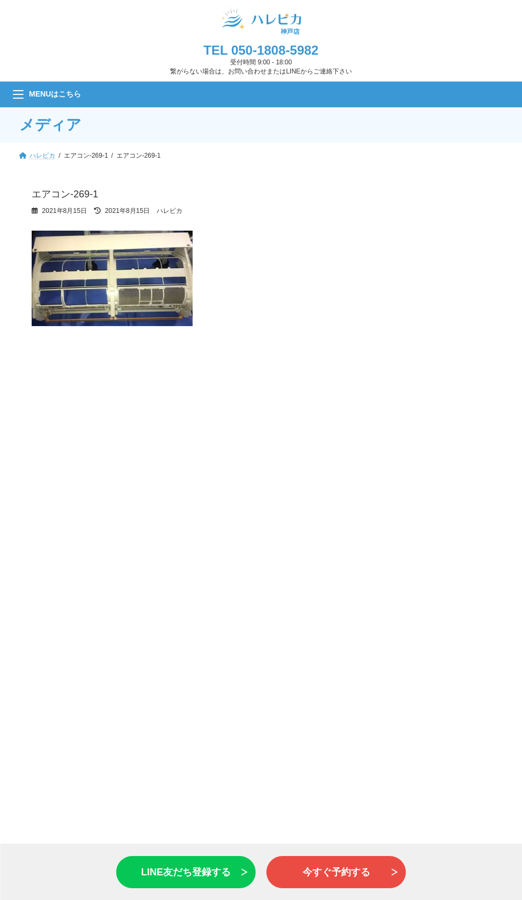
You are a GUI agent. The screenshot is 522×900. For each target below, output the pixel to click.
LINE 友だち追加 (261, 497)
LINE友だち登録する (186, 872)
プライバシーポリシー (448, 735)
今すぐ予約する (336, 872)
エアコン (60, 588)
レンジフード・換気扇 (86, 623)
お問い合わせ (261, 445)
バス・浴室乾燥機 (77, 658)
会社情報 (428, 723)
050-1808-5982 (275, 50)
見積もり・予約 (261, 393)
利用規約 (428, 747)
